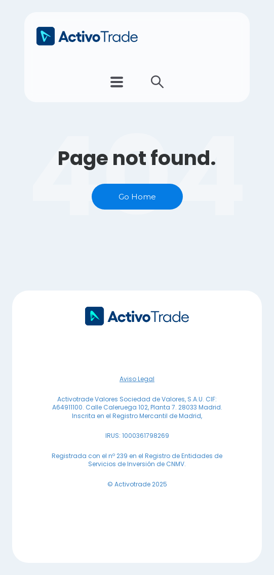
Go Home (137, 196)
